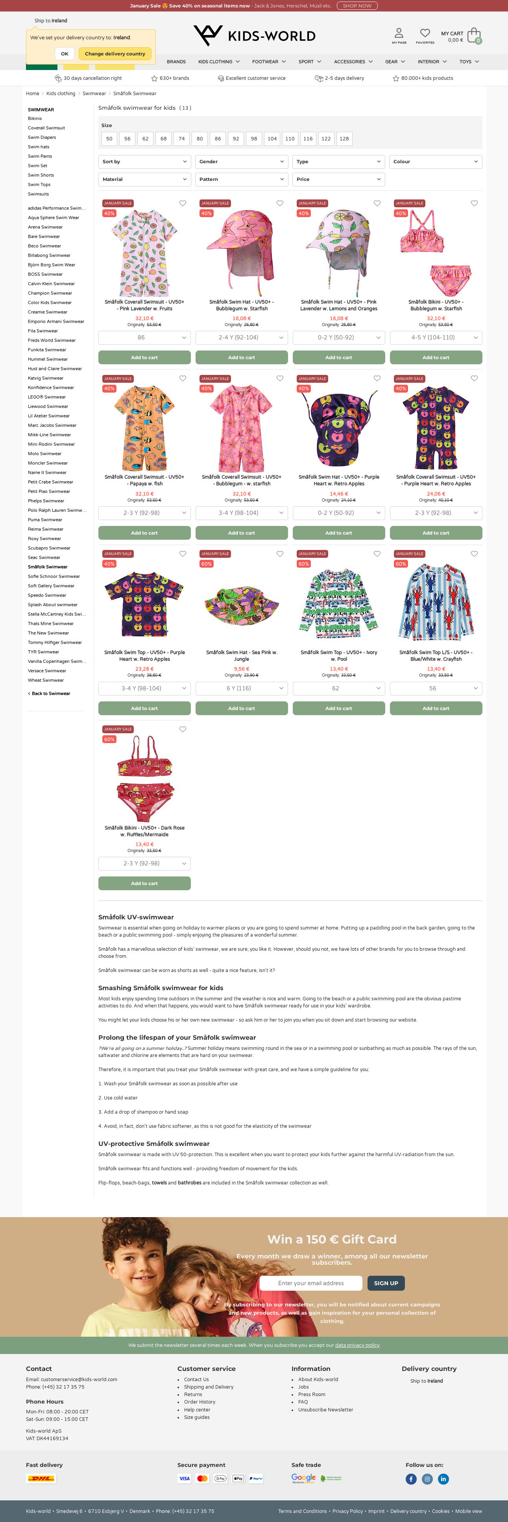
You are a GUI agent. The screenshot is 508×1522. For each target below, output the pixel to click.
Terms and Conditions (302, 1511)
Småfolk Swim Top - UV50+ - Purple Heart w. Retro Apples (144, 656)
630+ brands (170, 78)
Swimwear (94, 93)
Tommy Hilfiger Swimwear (55, 642)
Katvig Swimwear (45, 378)
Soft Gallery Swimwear (51, 586)
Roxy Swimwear (44, 538)
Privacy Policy (348, 1511)
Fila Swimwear (43, 331)
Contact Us (196, 1379)
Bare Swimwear (44, 236)
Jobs (303, 1387)
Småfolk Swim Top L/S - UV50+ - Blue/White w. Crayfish (436, 656)
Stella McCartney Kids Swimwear (59, 614)
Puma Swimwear (45, 519)
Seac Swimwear (44, 557)
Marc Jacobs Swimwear (52, 425)
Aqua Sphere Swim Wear (53, 217)
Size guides (197, 1417)
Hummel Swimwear (48, 359)
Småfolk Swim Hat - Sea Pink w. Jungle (241, 656)
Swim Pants (40, 156)
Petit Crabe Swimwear (50, 482)
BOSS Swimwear (45, 274)
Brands (176, 62)
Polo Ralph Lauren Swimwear (58, 510)
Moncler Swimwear (48, 463)
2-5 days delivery (339, 78)
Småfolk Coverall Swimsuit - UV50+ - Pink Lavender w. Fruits (144, 305)
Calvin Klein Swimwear (51, 283)
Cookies (441, 1511)
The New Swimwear (48, 633)
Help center (197, 1410)
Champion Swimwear (50, 293)
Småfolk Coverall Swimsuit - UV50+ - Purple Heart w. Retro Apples (436, 480)
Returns (193, 1394)
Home (32, 93)
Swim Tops (39, 184)
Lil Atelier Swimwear (49, 416)
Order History (199, 1402)
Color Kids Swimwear (50, 302)
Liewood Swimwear (48, 406)
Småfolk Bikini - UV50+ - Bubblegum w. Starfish (436, 305)
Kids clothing (219, 62)
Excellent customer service (252, 78)
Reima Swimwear (45, 529)
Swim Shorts (41, 175)
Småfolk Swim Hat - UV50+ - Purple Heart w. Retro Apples (339, 480)
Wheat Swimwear (46, 680)
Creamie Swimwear (47, 312)
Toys (469, 62)
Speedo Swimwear (47, 595)
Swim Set (37, 165)
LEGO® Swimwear (47, 397)
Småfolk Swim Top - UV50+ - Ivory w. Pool (339, 656)
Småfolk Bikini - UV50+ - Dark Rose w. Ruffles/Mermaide (145, 831)
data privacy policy (357, 1345)
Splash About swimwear (53, 604)
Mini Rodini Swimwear (51, 444)
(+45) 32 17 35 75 (63, 1387)
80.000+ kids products (423, 78)
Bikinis (35, 118)
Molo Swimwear (44, 453)
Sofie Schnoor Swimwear (54, 576)
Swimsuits (38, 194)
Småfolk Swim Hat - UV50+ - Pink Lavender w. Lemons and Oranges (338, 305)
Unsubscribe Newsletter (325, 1410)
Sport (310, 62)
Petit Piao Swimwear (49, 491)
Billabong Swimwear (49, 255)
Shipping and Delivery (208, 1387)
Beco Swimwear (44, 246)
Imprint (376, 1511)
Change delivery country (115, 54)
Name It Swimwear (47, 472)
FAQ (303, 1402)
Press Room (311, 1394)
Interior (432, 62)
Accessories (353, 62)
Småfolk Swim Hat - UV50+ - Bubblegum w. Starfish (241, 305)
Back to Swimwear (49, 693)
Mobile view (468, 1511)
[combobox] (144, 338)
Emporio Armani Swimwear (56, 321)
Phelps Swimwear (46, 501)
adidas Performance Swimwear (59, 208)
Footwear (269, 62)
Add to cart (144, 357)
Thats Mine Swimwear (51, 623)
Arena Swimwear (45, 227)
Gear (395, 62)
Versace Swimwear (47, 670)
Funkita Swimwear (47, 349)
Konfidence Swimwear (51, 387)
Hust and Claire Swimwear (55, 368)
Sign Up (386, 1283)
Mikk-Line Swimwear (49, 434)
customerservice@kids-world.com (79, 1379)
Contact (39, 1369)
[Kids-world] (254, 35)
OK (64, 54)
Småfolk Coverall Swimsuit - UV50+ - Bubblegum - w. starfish (241, 480)
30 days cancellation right (88, 78)
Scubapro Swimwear (49, 548)
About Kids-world (318, 1379)
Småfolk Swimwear (135, 93)
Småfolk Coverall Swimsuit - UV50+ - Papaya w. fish (144, 480)
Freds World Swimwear (52, 340)
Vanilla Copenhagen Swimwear (59, 661)
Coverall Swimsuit (46, 128)
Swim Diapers (42, 137)
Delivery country (408, 1511)
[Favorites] (183, 203)
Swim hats (38, 146)
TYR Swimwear (43, 652)
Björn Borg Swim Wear (51, 265)
